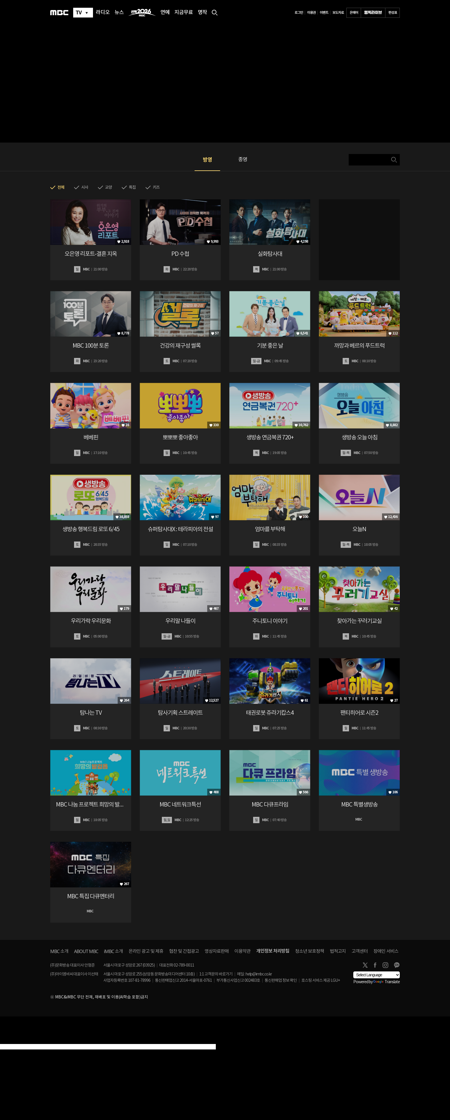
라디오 (103, 12)
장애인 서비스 (385, 951)
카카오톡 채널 (396, 965)
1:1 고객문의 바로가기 (215, 974)
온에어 (354, 13)
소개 (59, 951)
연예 (165, 12)
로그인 (298, 13)
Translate (386, 982)
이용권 (311, 13)
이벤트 (324, 13)
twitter (365, 965)
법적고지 (338, 951)
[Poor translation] (14, 1040)
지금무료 (183, 12)
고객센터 (360, 951)
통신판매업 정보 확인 (281, 980)
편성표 (392, 13)
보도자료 (338, 13)
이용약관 (242, 951)
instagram (385, 965)
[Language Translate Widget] (376, 974)
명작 (202, 12)
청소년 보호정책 (309, 951)
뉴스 (119, 12)
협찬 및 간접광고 (184, 951)
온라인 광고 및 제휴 (146, 951)
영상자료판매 (217, 951)
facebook (375, 965)
